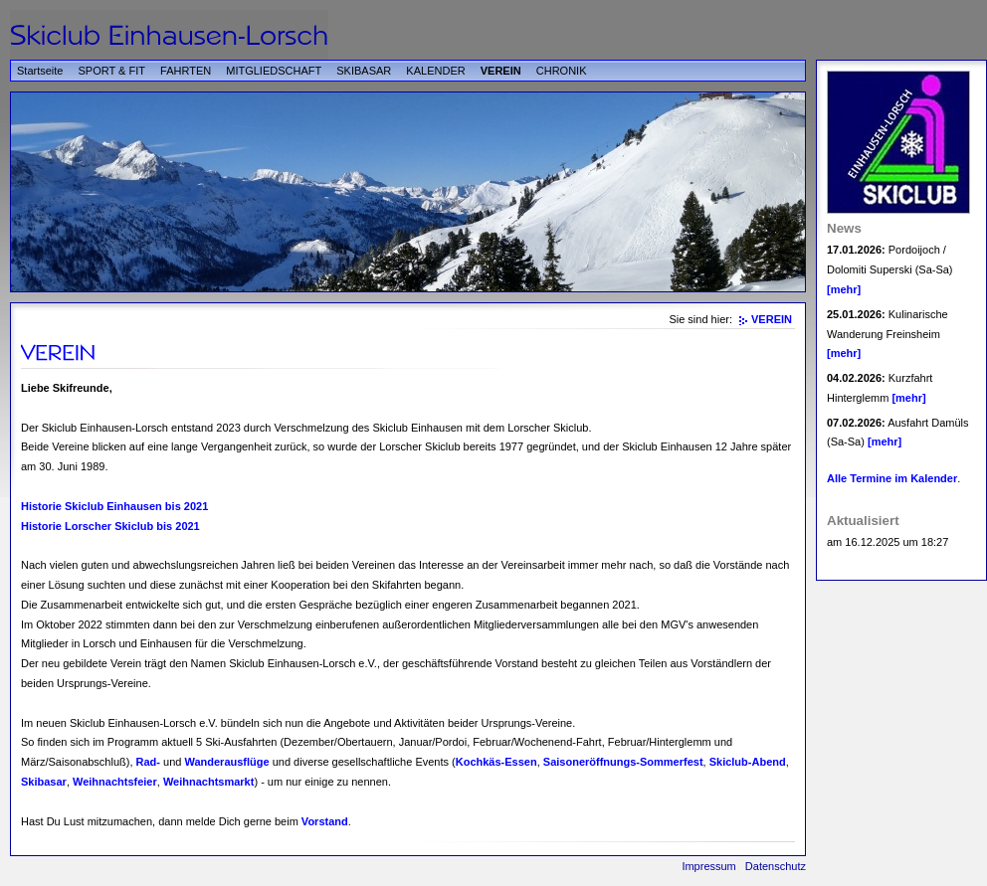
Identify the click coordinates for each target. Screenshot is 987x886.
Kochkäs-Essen (496, 762)
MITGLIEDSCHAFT (273, 71)
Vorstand (324, 821)
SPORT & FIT (112, 71)
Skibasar (44, 782)
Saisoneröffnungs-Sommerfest (623, 762)
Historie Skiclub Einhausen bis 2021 (114, 506)
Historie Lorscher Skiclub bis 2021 (110, 526)
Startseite (40, 71)
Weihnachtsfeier (115, 782)
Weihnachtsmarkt (209, 782)
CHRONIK (561, 71)
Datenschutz (775, 866)
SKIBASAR (363, 71)
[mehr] (844, 289)
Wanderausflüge (226, 762)
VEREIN (501, 71)
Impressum (708, 866)
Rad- (148, 762)
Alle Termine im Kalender (892, 478)
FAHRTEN (185, 71)
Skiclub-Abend (747, 762)
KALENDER (435, 71)
